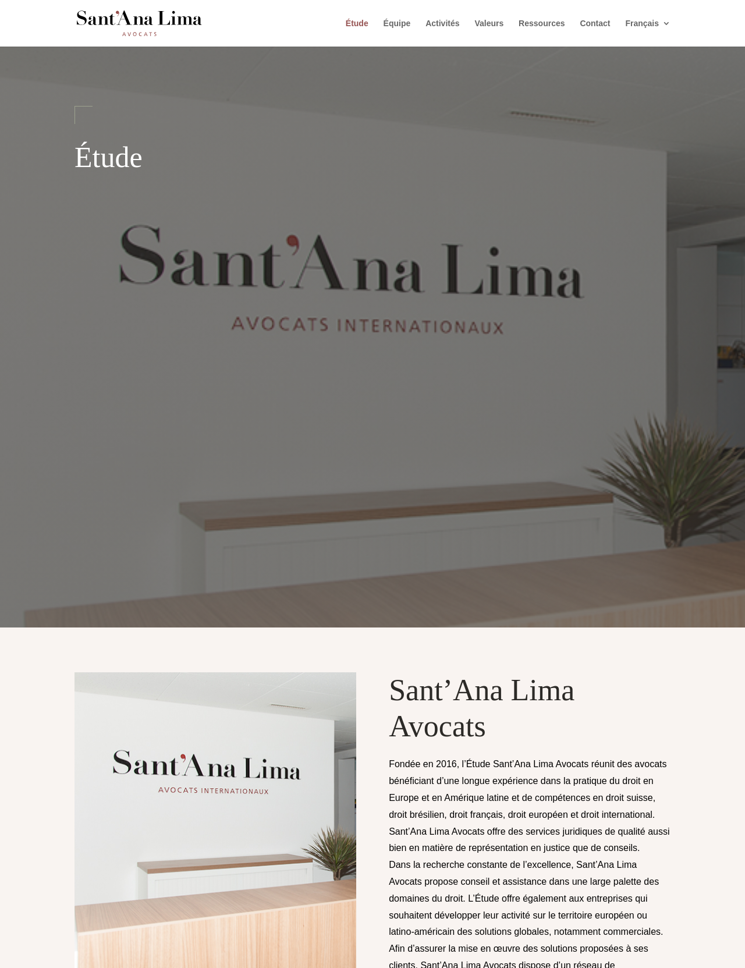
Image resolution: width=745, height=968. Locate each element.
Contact (595, 23)
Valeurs (488, 23)
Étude (357, 23)
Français (642, 23)
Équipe (397, 23)
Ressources (542, 23)
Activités (442, 23)
